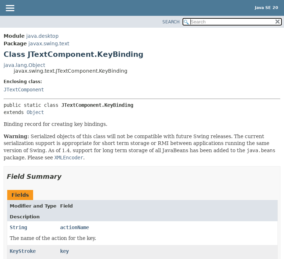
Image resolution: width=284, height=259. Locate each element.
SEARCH (171, 21)
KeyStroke (23, 251)
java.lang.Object (24, 65)
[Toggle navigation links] (10, 9)
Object (35, 112)
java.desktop (42, 36)
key (64, 251)
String (18, 227)
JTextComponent (24, 89)
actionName (74, 227)
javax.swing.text (48, 43)
